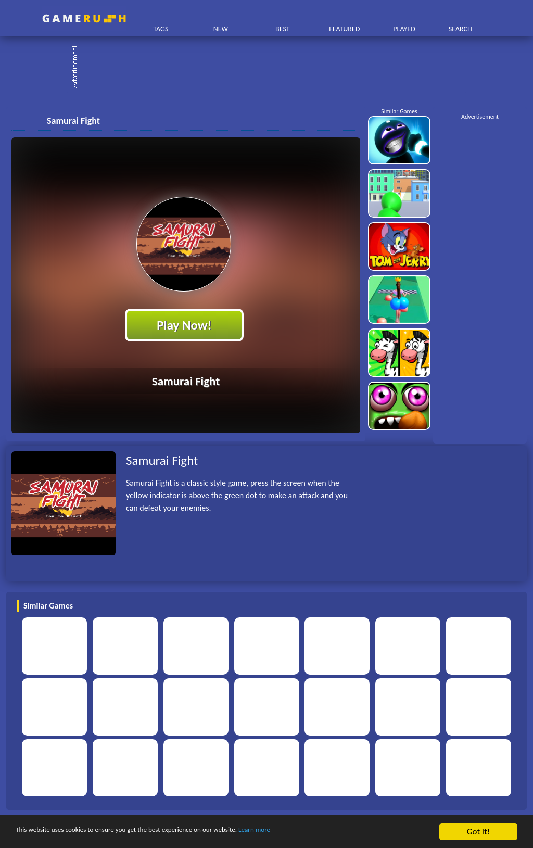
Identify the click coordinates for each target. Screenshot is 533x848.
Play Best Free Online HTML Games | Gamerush (84, 18)
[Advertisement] (271, 67)
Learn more (325, 832)
